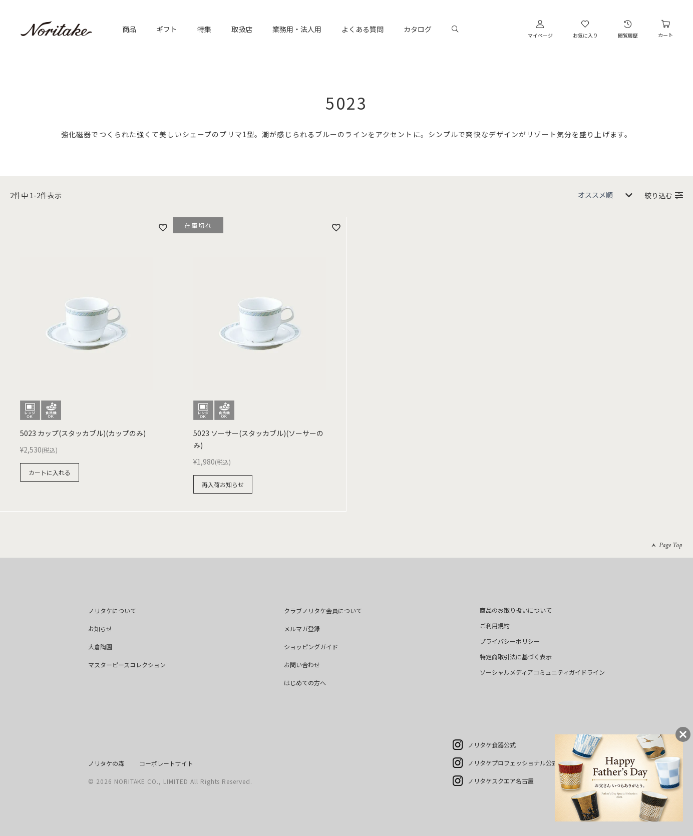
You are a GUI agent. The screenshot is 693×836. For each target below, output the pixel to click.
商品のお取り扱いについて (516, 610)
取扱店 (241, 29)
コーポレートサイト (166, 763)
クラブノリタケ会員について (323, 610)
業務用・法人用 (296, 29)
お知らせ (100, 628)
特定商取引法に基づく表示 (516, 656)
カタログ (418, 29)
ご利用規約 (495, 625)
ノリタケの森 (106, 763)
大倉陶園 (100, 646)
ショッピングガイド (311, 646)
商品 (129, 29)
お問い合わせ (302, 664)
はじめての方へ (305, 682)
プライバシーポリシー (510, 641)
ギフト (166, 29)
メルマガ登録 (302, 628)
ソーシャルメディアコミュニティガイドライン (542, 672)
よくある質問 (362, 29)
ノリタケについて (112, 610)
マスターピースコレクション (127, 664)
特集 (204, 29)
